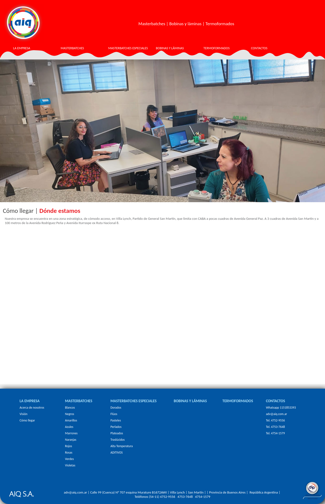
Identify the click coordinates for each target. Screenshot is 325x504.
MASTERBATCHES (72, 48)
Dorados (115, 408)
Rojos (68, 446)
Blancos (70, 408)
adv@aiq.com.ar (276, 414)
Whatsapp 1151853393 (281, 408)
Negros (69, 414)
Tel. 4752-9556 (275, 420)
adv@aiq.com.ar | (76, 492)
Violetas (70, 465)
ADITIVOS (116, 452)
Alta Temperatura (121, 446)
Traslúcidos (117, 440)
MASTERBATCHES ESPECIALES (128, 48)
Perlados (116, 427)
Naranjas (70, 440)
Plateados (116, 433)
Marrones (71, 433)
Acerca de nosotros (32, 408)
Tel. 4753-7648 (275, 427)
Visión (23, 414)
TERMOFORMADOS (216, 48)
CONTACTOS (259, 48)
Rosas (68, 452)
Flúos (113, 414)
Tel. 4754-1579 (275, 433)
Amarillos (71, 420)
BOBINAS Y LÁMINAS (170, 48)
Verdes (69, 459)
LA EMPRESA (21, 48)
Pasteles (115, 420)
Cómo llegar (27, 420)
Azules (69, 427)
